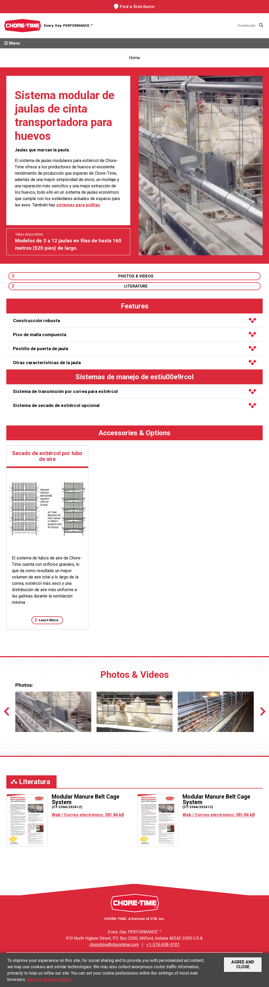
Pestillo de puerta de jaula (134, 349)
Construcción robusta (134, 321)
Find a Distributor (137, 6)
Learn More (48, 620)
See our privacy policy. (49, 979)
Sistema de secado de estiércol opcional (134, 405)
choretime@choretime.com (114, 944)
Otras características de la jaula (134, 363)
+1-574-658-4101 (163, 944)
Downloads (246, 25)
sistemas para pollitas (78, 204)
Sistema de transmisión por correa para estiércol (134, 391)
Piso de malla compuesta (134, 335)
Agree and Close (242, 964)
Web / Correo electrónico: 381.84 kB (88, 814)
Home (134, 57)
